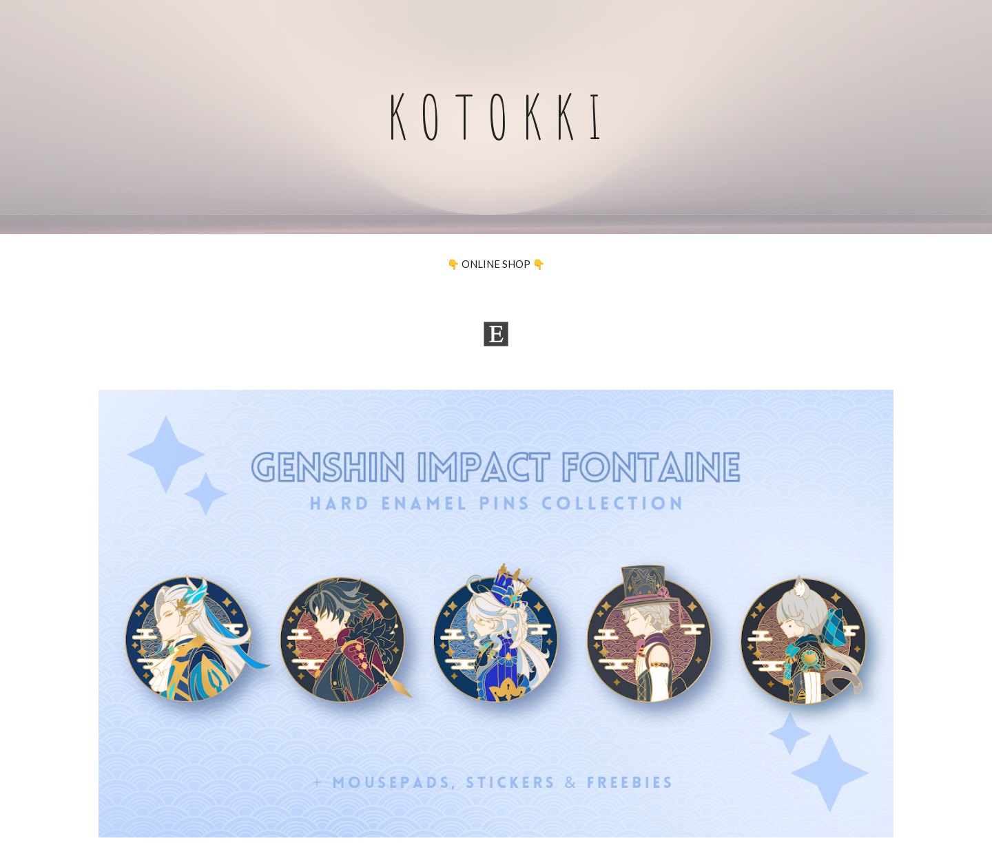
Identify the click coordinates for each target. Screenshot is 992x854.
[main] (495, 117)
